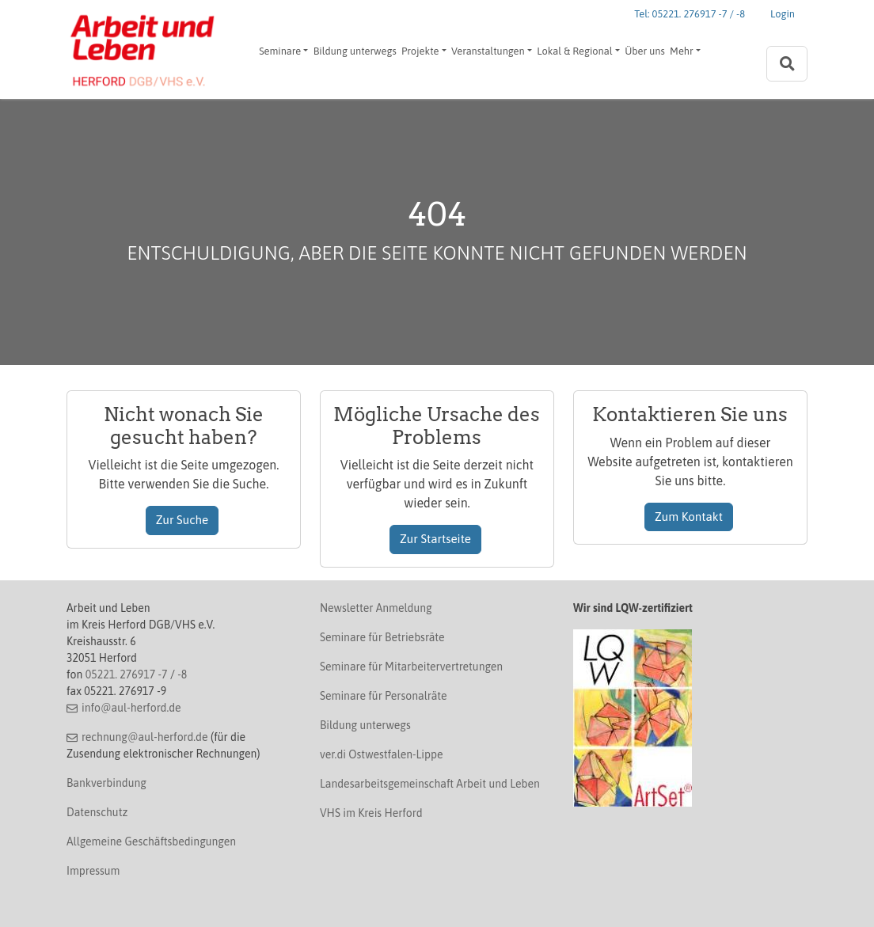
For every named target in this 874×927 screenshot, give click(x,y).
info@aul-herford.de (131, 707)
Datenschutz (96, 812)
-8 (182, 674)
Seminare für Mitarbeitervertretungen (411, 666)
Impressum (93, 870)
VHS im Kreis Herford (371, 813)
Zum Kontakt (689, 516)
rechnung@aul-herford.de (145, 737)
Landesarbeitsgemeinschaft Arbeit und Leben (430, 783)
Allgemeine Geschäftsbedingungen (151, 841)
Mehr (682, 51)
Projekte (420, 51)
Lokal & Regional (574, 51)
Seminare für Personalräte (383, 696)
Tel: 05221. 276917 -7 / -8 (689, 14)
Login (782, 14)
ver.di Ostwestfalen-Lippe (381, 754)
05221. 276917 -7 (127, 674)
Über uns (645, 51)
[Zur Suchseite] (787, 64)
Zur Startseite (435, 538)
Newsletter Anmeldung (376, 608)
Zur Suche (182, 519)
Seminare (280, 51)
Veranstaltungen (488, 51)
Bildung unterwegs (355, 51)
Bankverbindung (106, 783)
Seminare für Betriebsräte (382, 637)
